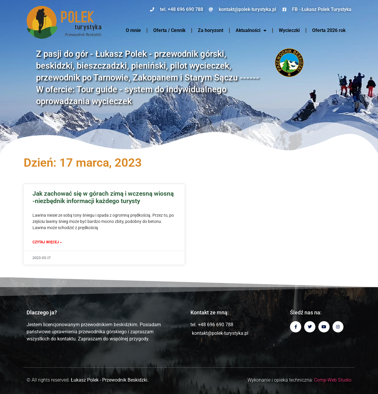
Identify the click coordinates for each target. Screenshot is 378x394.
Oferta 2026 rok (329, 30)
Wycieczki (289, 30)
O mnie (133, 30)
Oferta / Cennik (169, 30)
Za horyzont (210, 30)
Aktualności (251, 30)
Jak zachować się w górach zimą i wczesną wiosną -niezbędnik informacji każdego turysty (103, 197)
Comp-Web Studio (332, 380)
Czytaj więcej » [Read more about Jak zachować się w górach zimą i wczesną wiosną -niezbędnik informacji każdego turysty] (47, 242)
